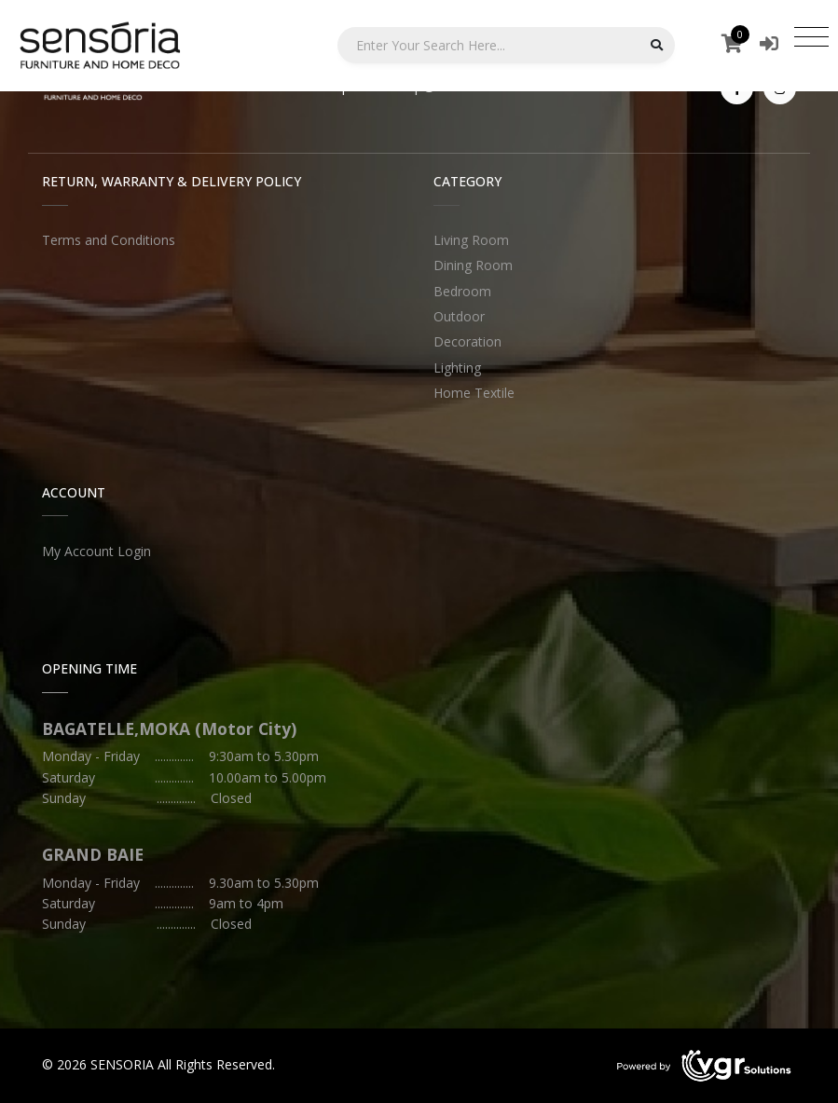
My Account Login (96, 551)
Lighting (457, 367)
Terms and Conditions (108, 240)
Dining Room (473, 265)
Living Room (471, 240)
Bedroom (462, 291)
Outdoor (459, 316)
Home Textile (474, 393)
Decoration (467, 341)
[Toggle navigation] (811, 36)
